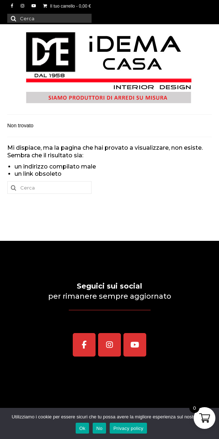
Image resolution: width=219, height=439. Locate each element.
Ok (82, 428)
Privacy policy (128, 428)
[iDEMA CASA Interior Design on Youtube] (135, 345)
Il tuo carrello (67, 6)
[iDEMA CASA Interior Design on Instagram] (109, 345)
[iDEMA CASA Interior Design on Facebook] (84, 345)
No (99, 428)
